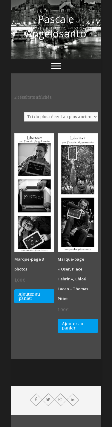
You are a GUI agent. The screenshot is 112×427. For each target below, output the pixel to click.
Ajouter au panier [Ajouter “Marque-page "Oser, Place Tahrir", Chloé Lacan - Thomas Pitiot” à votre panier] (72, 326)
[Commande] (61, 116)
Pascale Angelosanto (56, 26)
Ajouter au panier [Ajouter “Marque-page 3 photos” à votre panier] (29, 296)
